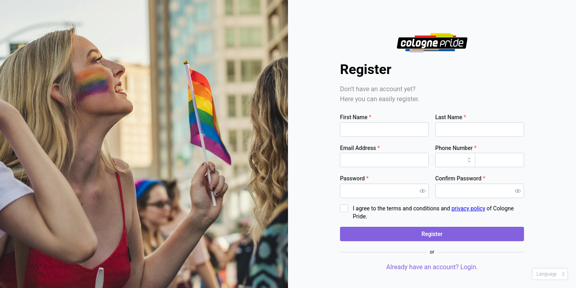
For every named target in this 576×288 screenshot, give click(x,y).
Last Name (450, 117)
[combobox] (455, 160)
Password (354, 178)
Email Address (360, 148)
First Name (355, 117)
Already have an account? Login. (432, 267)
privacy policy (468, 208)
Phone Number (455, 148)
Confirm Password (460, 178)
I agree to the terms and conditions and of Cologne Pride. (433, 212)
